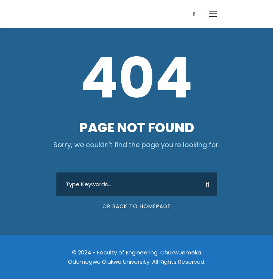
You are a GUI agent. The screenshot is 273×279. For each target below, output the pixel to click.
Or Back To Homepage (136, 206)
